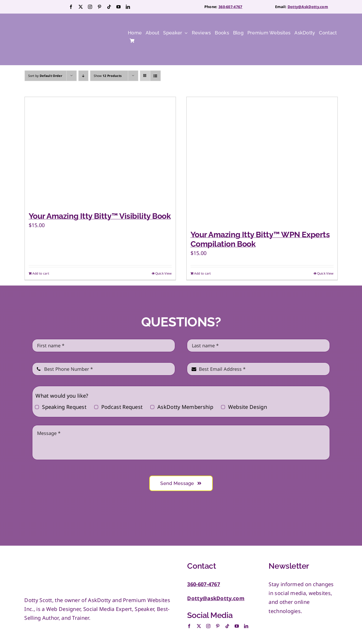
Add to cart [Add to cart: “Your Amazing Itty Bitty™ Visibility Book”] (40, 273)
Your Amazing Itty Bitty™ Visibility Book (100, 216)
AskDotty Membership (185, 406)
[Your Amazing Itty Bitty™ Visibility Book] (100, 151)
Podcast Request (122, 406)
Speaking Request (64, 406)
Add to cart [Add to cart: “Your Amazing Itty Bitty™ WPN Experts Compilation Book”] (202, 273)
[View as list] (155, 76)
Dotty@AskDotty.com (308, 6)
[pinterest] (99, 7)
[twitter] (81, 7)
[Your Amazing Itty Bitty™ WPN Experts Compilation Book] (262, 161)
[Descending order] (83, 75)
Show (108, 76)
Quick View (163, 273)
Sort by (45, 76)
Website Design (247, 406)
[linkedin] (128, 7)
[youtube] (118, 7)
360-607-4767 (230, 6)
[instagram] (90, 7)
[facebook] (71, 7)
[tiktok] (109, 7)
